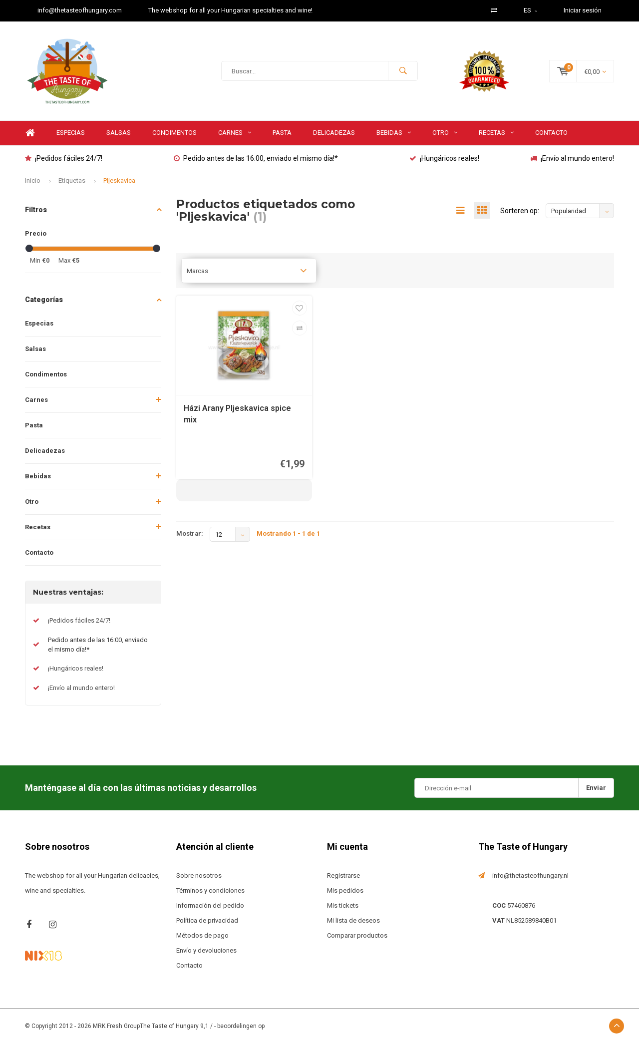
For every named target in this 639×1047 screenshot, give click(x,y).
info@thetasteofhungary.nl (530, 879)
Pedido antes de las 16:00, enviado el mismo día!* (256, 162)
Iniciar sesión (583, 10)
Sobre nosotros (199, 879)
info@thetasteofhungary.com (79, 10)
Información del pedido (210, 909)
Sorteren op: (519, 214)
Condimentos (174, 136)
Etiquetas (71, 184)
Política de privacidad (207, 924)
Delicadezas (334, 136)
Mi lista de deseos (353, 924)
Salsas (118, 136)
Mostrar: (189, 537)
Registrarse (343, 879)
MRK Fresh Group (116, 1029)
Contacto (551, 136)
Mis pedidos (345, 894)
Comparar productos (357, 939)
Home (30, 136)
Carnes (234, 136)
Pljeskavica (119, 184)
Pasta (282, 136)
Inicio (32, 184)
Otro (444, 136)
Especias (70, 136)
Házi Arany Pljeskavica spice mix (237, 417)
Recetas (496, 136)
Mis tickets (342, 909)
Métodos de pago (202, 939)
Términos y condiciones (210, 894)
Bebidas (393, 136)
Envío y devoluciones (206, 954)
